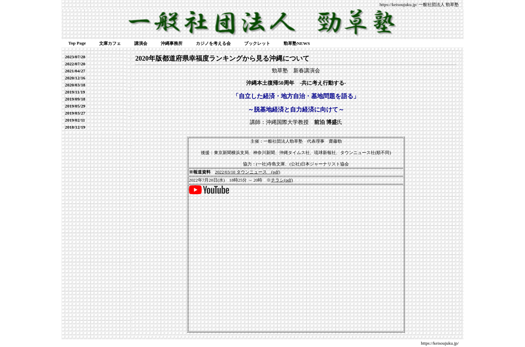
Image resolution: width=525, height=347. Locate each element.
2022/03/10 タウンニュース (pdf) (247, 172)
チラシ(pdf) (282, 180)
